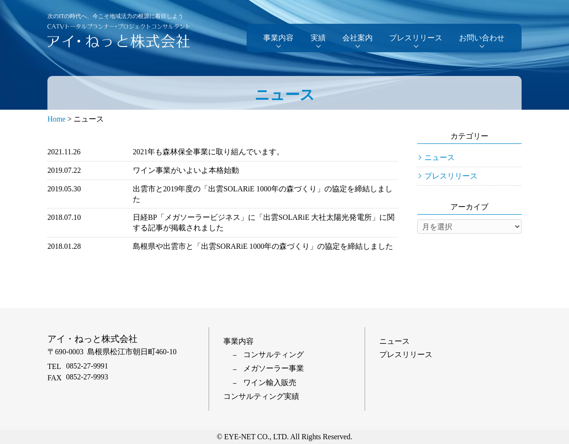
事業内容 (278, 38)
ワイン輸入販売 (269, 382)
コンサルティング (273, 354)
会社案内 (357, 38)
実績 (318, 38)
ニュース (439, 157)
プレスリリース (415, 38)
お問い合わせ (482, 38)
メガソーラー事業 (273, 368)
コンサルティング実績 (261, 396)
